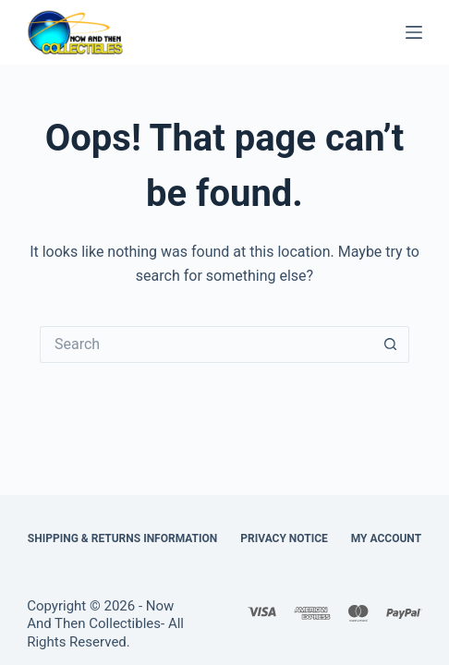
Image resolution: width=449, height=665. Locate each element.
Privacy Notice (283, 538)
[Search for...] (206, 344)
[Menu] (414, 32)
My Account (386, 538)
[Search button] (390, 344)
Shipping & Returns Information (122, 538)
